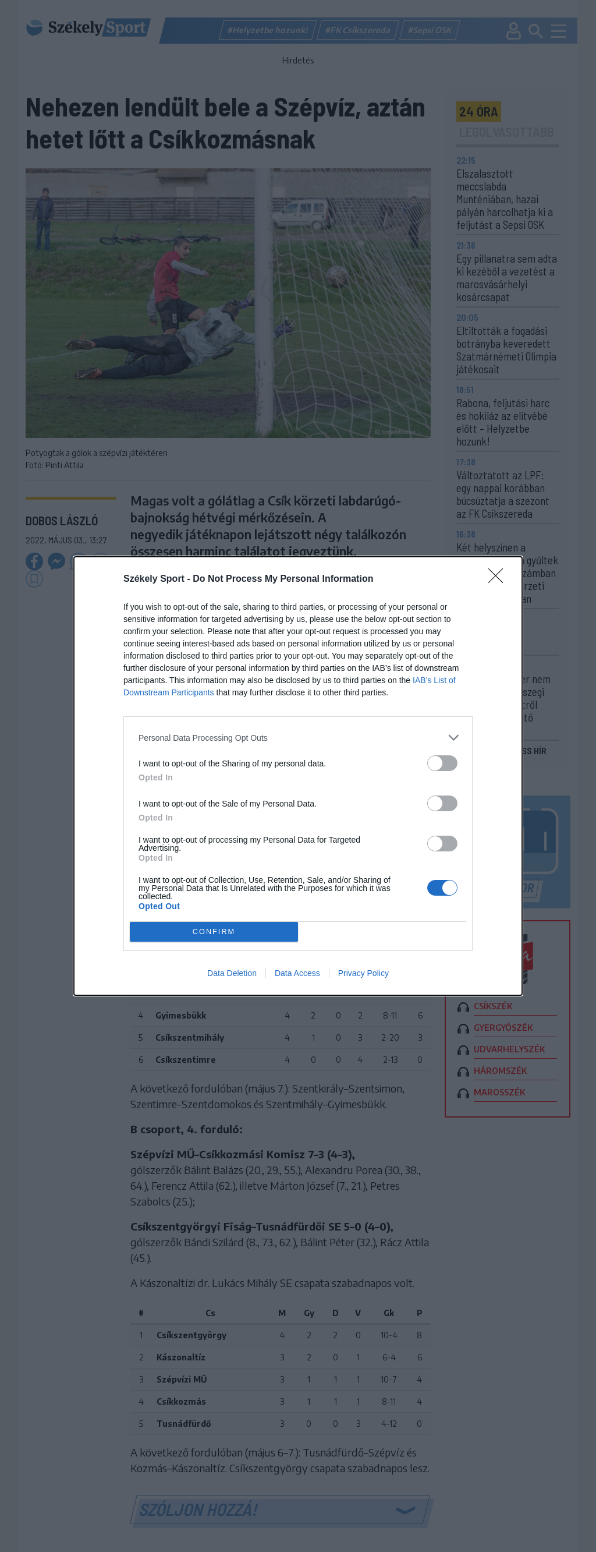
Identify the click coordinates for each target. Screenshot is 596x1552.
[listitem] (298, 737)
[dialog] (298, 776)
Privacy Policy (363, 973)
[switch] (442, 763)
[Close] (499, 579)
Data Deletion (232, 973)
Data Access (297, 973)
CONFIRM (214, 932)
